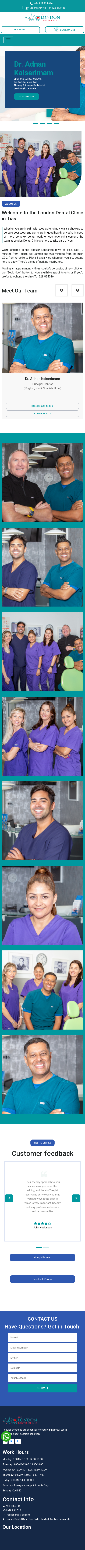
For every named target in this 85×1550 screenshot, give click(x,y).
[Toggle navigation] (8, 39)
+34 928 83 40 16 (42, 413)
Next (78, 290)
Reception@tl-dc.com (42, 406)
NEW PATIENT (20, 29)
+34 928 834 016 (43, 3)
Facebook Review (42, 1279)
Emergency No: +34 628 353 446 (45, 8)
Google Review (42, 1257)
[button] (28, 123)
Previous (61, 290)
